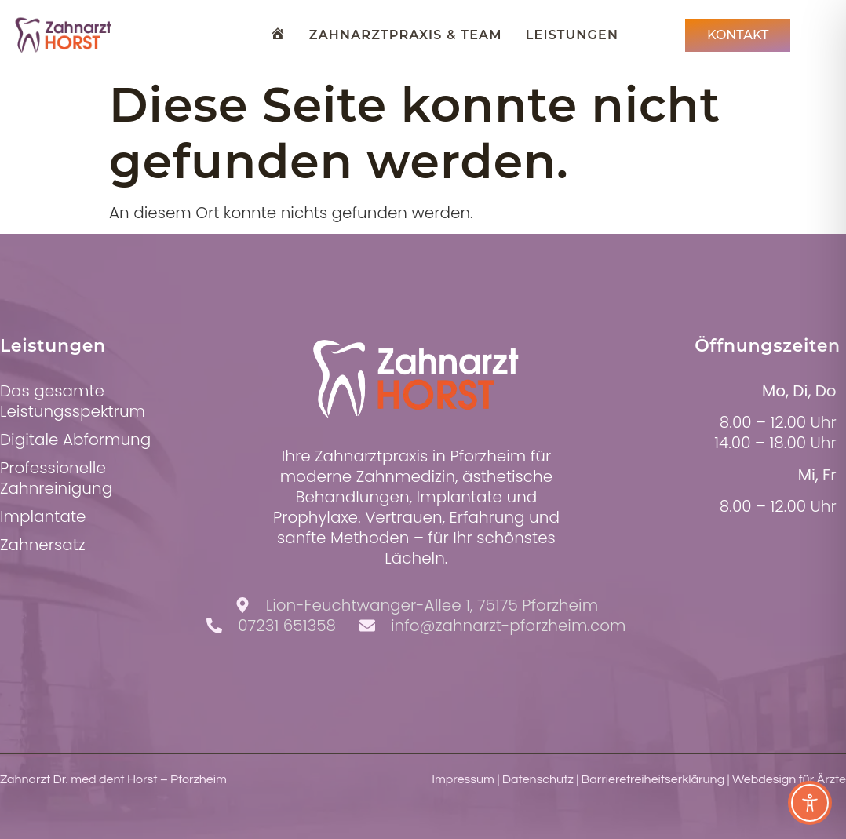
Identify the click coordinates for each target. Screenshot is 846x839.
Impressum (463, 779)
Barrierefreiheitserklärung (653, 779)
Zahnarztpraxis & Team (405, 34)
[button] (34, 804)
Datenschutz (538, 779)
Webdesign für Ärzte (789, 779)
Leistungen (572, 34)
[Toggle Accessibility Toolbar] (809, 802)
